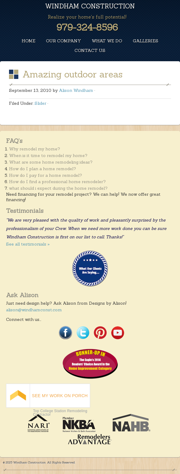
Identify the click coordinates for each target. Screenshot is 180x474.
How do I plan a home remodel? (42, 168)
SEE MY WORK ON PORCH (59, 395)
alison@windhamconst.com (34, 309)
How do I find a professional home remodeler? (57, 181)
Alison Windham (76, 90)
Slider (40, 103)
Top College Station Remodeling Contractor (60, 413)
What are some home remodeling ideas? (51, 162)
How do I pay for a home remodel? (45, 175)
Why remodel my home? (34, 149)
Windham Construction (90, 6)
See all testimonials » (28, 244)
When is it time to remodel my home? (48, 155)
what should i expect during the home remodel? (58, 188)
